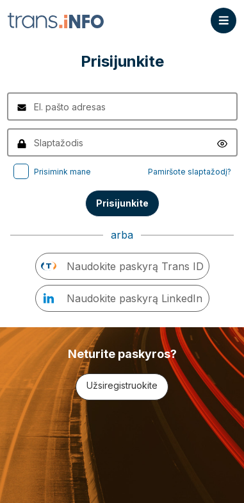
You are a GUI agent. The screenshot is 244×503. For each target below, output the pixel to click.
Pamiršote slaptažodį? (189, 171)
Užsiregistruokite (122, 385)
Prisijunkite (122, 203)
